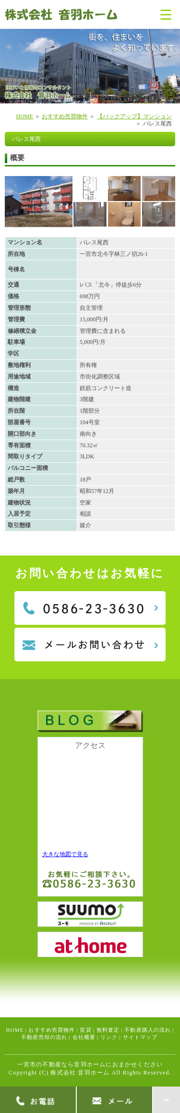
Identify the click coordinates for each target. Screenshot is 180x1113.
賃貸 (85, 1030)
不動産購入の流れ (147, 1030)
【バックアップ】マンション (134, 116)
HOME (24, 116)
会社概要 (84, 1037)
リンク (109, 1037)
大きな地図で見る (65, 854)
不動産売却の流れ (44, 1037)
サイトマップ (140, 1037)
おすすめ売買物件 (65, 116)
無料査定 (108, 1030)
